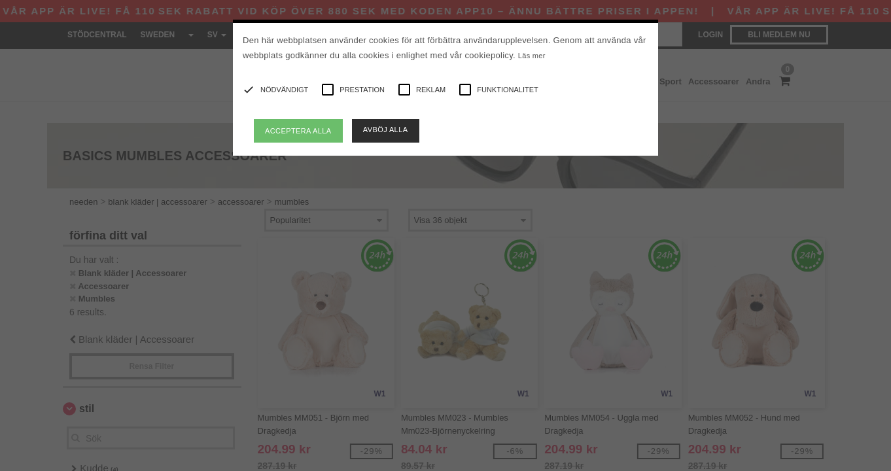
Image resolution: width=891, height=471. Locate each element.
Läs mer (532, 56)
